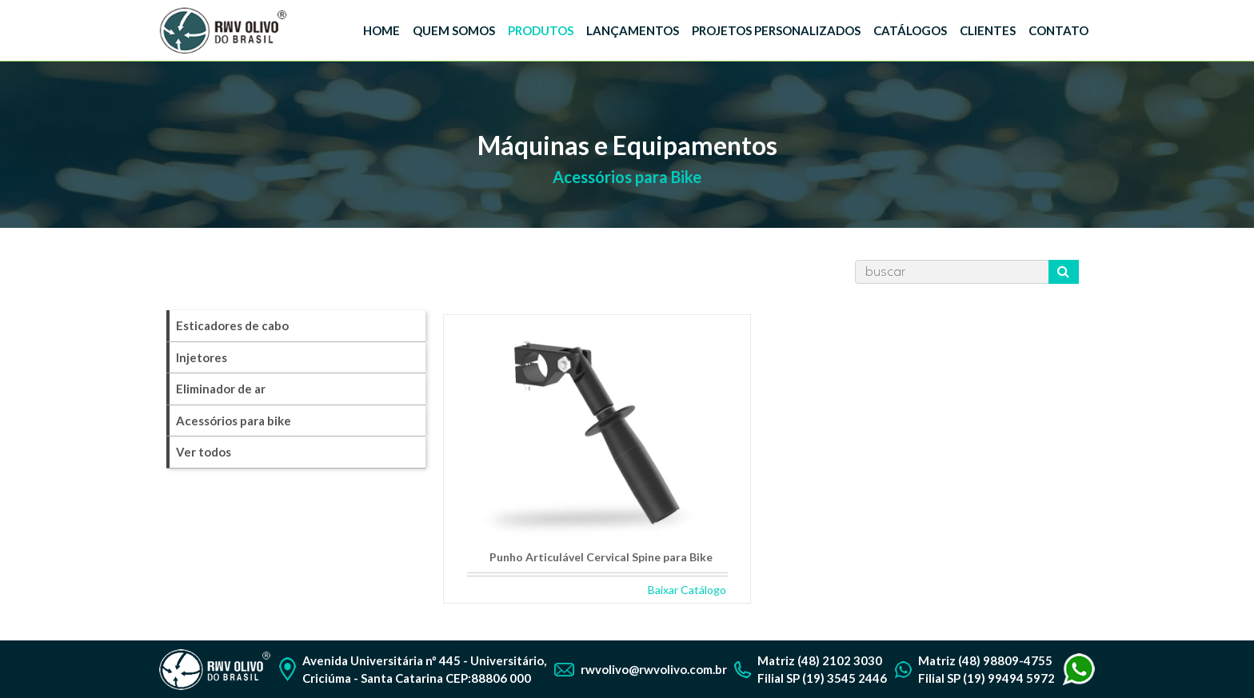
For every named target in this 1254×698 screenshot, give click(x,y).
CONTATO (1058, 30)
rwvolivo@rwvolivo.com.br (654, 669)
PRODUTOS (540, 30)
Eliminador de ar (221, 388)
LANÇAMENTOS (632, 30)
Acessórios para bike (233, 420)
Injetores (201, 357)
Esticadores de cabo (232, 325)
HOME (381, 30)
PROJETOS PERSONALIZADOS (776, 30)
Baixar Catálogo (687, 589)
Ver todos (203, 452)
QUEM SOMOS (454, 30)
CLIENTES (988, 30)
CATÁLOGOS (910, 30)
